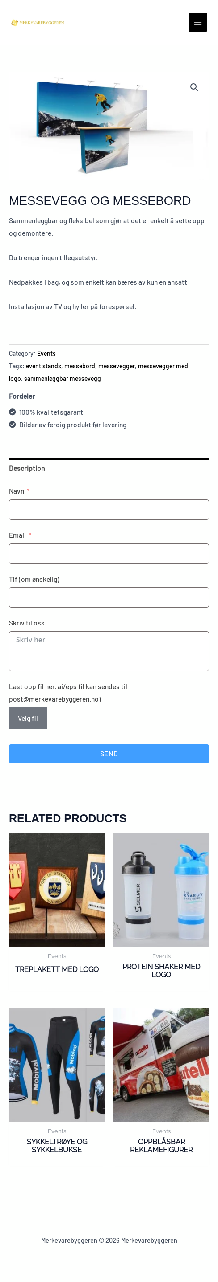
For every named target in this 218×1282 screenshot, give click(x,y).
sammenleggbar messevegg (62, 378)
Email (17, 535)
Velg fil (28, 718)
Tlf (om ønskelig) (34, 579)
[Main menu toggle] (198, 22)
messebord (79, 366)
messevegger (116, 366)
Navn (16, 490)
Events (46, 353)
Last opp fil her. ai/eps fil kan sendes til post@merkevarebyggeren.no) (68, 692)
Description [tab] (27, 468)
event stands (43, 366)
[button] (194, 87)
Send (109, 753)
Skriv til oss (27, 622)
